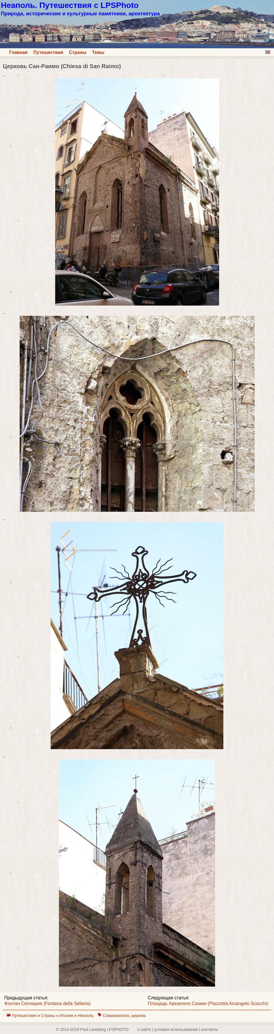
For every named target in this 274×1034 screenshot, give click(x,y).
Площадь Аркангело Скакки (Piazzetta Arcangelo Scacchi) (208, 1003)
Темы (98, 52)
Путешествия (48, 52)
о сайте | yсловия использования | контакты (177, 1029)
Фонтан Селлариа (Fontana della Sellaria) (47, 1003)
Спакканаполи (116, 1015)
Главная (18, 52)
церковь (138, 1015)
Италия (66, 1015)
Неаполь (86, 1015)
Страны (77, 52)
